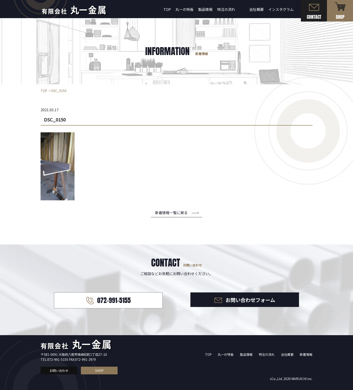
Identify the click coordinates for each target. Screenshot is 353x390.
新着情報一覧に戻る (171, 212)
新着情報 (306, 354)
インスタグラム (281, 9)
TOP (167, 9)
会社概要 (256, 9)
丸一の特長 (184, 9)
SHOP (99, 370)
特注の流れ (226, 9)
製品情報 (205, 9)
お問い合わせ (58, 370)
